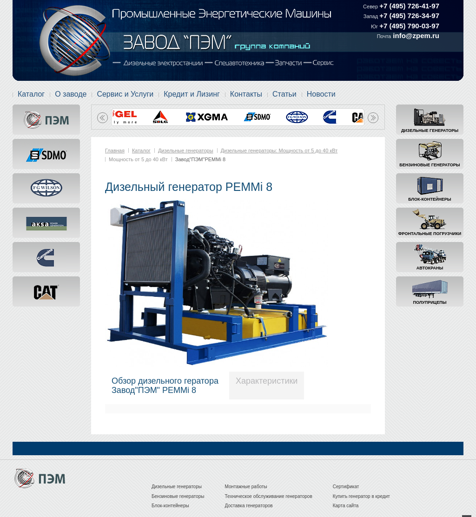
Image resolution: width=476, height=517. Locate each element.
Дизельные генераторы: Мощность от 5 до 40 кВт (279, 150)
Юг (375, 26)
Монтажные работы (246, 486)
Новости (321, 94)
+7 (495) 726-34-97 (409, 16)
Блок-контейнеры (429, 199)
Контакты (246, 94)
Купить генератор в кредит (361, 496)
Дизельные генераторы (429, 130)
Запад (371, 16)
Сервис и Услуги (125, 94)
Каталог (31, 94)
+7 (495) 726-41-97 (409, 6)
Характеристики (267, 381)
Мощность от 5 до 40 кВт (138, 159)
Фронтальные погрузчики (429, 233)
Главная (115, 150)
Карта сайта (346, 505)
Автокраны (429, 268)
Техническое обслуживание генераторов (268, 496)
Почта (384, 36)
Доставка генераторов (249, 505)
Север (371, 6)
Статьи (284, 94)
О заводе (70, 94)
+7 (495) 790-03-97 (409, 26)
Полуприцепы (430, 302)
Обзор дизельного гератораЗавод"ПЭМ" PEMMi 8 (165, 385)
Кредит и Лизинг (192, 94)
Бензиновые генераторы (429, 165)
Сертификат (346, 486)
